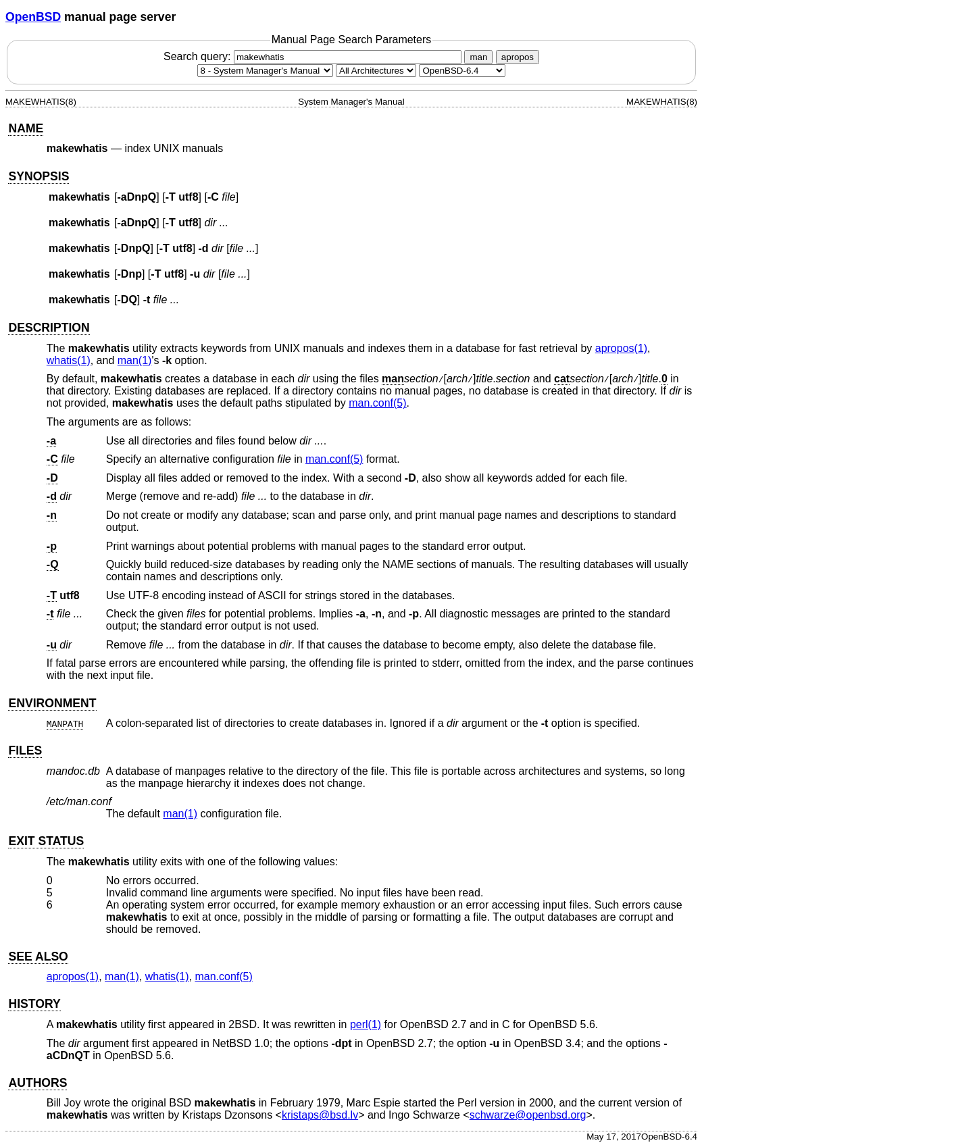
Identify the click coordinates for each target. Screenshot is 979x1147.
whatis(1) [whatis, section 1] (69, 360)
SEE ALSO (38, 956)
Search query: (314, 56)
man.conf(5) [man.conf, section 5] (377, 403)
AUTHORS (37, 1083)
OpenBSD (33, 17)
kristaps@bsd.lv (320, 1115)
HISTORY (34, 1004)
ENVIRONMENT (52, 703)
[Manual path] (462, 70)
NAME (25, 128)
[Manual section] (265, 70)
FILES (25, 750)
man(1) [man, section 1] (135, 360)
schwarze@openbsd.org (528, 1115)
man (478, 57)
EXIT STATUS (46, 841)
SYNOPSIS (38, 176)
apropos (517, 57)
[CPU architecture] (376, 70)
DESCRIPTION (48, 327)
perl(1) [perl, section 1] (365, 1024)
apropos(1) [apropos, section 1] (621, 348)
